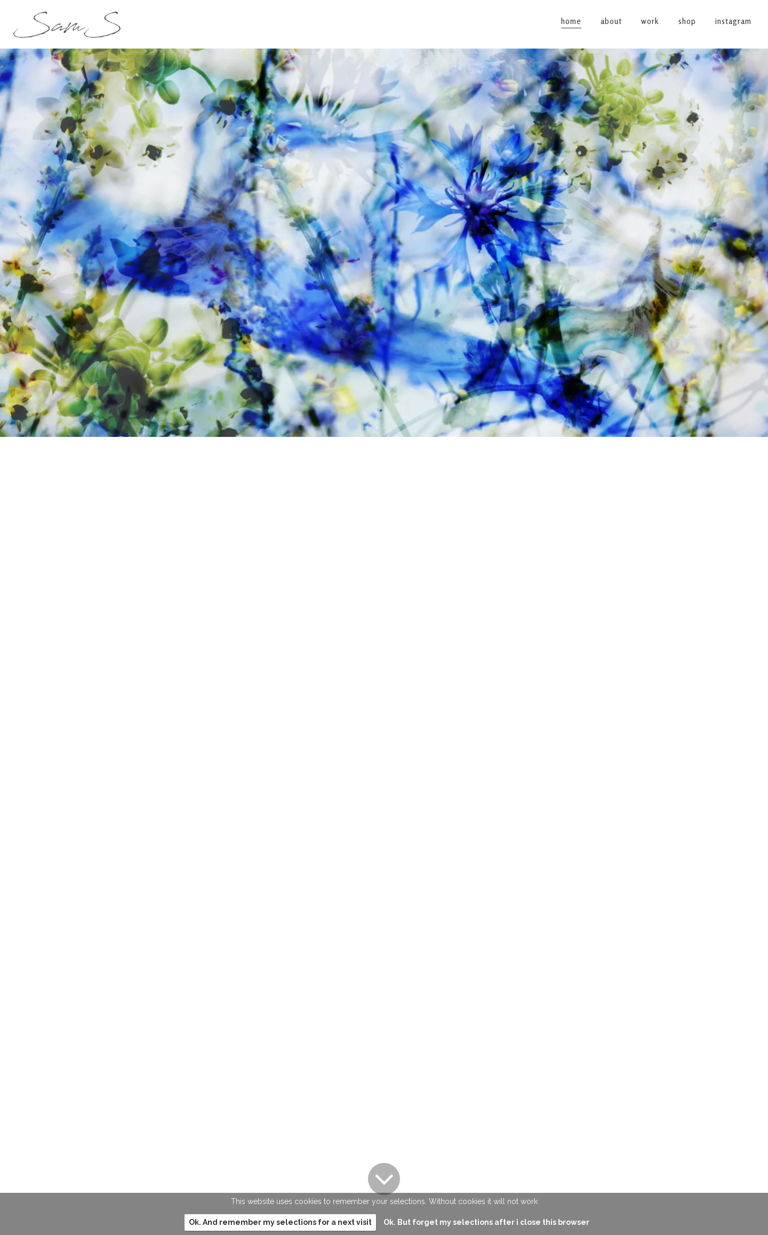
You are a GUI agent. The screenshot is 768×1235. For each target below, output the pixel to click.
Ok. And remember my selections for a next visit (280, 1222)
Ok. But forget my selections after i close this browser (486, 1222)
